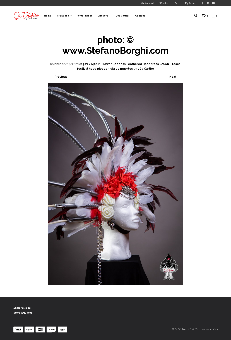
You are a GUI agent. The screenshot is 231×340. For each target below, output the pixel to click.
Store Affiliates (22, 313)
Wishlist (164, 3)
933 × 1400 (90, 64)
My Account (147, 3)
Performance (85, 16)
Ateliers (103, 16)
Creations (63, 16)
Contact (140, 16)
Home (47, 16)
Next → (174, 77)
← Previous (59, 77)
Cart (176, 3)
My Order (190, 3)
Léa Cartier (122, 16)
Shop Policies (21, 308)
